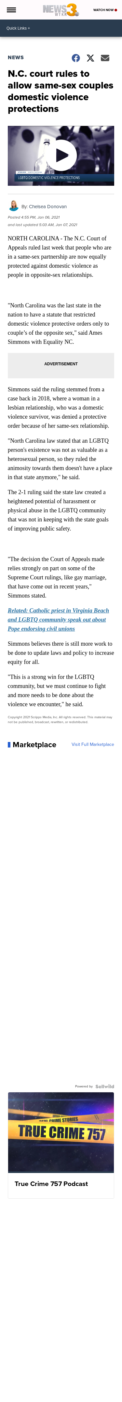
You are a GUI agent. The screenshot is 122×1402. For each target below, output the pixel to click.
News (16, 57)
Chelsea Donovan (48, 206)
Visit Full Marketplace (93, 744)
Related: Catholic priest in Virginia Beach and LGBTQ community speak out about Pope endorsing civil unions (58, 619)
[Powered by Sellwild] (104, 1086)
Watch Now (105, 9)
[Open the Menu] (11, 10)
